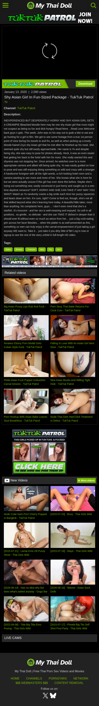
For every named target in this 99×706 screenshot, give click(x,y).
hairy (42, 249)
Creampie (31, 249)
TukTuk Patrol (26, 108)
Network (80, 678)
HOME (15, 678)
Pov (50, 249)
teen (59, 249)
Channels (34, 678)
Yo (6, 102)
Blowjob (19, 249)
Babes (8, 249)
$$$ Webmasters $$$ (32, 682)
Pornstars (58, 678)
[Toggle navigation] (5, 5)
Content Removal (68, 682)
